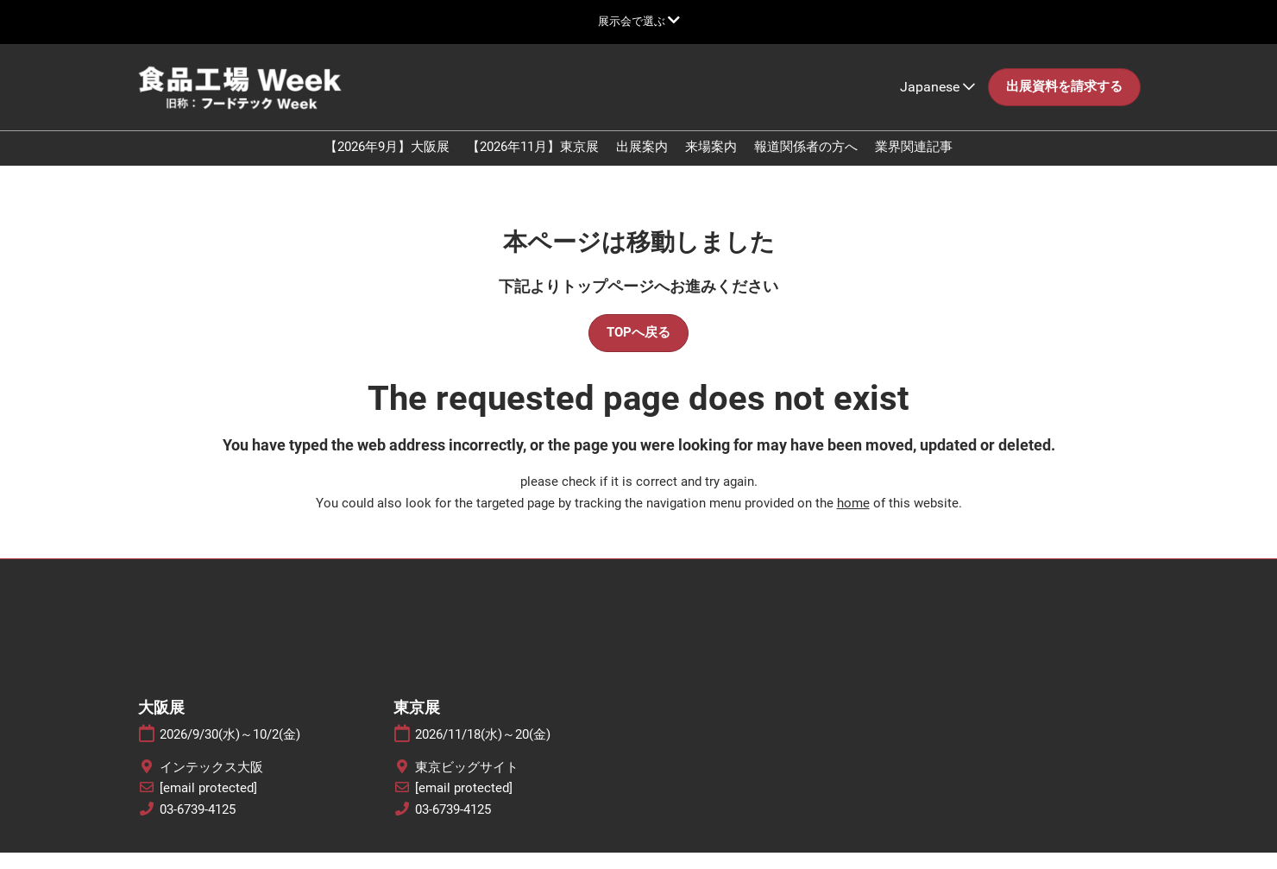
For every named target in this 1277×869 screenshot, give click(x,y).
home (853, 519)
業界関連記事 (914, 163)
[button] (1064, 104)
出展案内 (642, 163)
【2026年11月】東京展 (533, 163)
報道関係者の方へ (806, 163)
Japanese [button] (937, 103)
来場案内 (711, 163)
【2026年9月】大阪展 (387, 163)
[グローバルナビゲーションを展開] (639, 21)
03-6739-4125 (198, 826)
